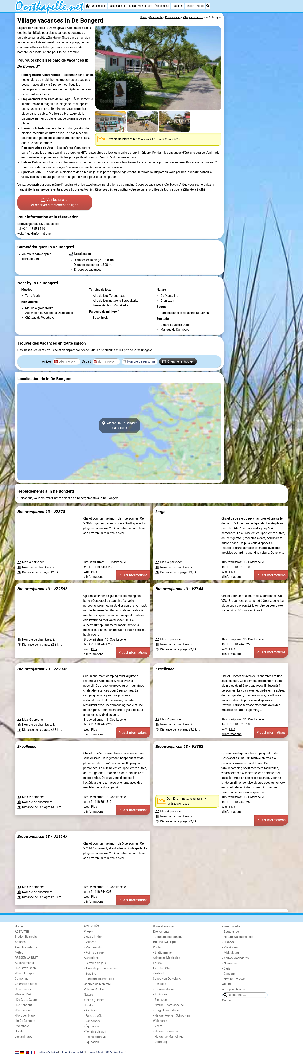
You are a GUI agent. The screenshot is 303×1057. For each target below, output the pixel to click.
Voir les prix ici (54, 203)
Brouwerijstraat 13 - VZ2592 (42, 588)
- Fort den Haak (25, 1015)
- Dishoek (228, 942)
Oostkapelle (99, 5)
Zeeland (158, 973)
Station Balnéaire (26, 937)
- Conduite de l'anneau (168, 937)
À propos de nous (234, 989)
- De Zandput (23, 1005)
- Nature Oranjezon (165, 1031)
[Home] (88, 6)
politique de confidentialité (72, 1052)
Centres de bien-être (97, 984)
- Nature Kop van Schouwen (171, 1015)
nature (46, 42)
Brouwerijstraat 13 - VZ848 (179, 588)
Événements (162, 5)
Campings (21, 978)
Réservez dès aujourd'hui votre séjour (120, 189)
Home (19, 926)
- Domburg (160, 1042)
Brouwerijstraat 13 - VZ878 (41, 511)
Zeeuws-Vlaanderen (235, 958)
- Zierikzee (160, 1000)
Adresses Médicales (166, 958)
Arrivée (47, 361)
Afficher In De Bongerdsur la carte (119, 425)
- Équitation (91, 1026)
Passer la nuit (117, 5)
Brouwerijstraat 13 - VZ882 (179, 746)
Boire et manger (163, 926)
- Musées (90, 942)
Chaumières (23, 989)
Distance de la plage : (88, 260)
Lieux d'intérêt (93, 937)
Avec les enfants (26, 947)
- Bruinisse (160, 994)
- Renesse (159, 984)
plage (75, 42)
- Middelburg (230, 953)
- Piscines (90, 1010)
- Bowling (90, 973)
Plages (132, 5)
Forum (157, 963)
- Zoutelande (230, 931)
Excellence (164, 668)
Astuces (20, 942)
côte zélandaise (50, 37)
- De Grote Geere (26, 968)
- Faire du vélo (93, 1016)
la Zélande (187, 189)
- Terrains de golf (95, 1031)
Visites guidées (94, 1000)
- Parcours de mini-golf (99, 979)
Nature (88, 995)
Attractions (91, 958)
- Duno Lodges (24, 973)
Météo (200, 5)
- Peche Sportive (95, 1037)
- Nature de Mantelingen (169, 1036)
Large (160, 511)
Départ (87, 361)
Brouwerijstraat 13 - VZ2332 (42, 668)
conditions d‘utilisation (47, 1052)
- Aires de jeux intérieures (101, 968)
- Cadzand (229, 974)
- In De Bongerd (25, 1021)
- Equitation (91, 1042)
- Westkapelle (231, 926)
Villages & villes (94, 989)
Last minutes (23, 1036)
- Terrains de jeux (95, 963)
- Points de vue (94, 952)
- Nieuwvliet (230, 963)
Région (190, 5)
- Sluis (226, 968)
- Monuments (93, 947)
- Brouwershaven (164, 989)
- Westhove (22, 1026)
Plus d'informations (38, 233)
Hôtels (19, 1031)
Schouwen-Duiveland (167, 978)
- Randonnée (92, 1021)
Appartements (24, 963)
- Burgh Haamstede (166, 1010)
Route (157, 947)
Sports (88, 1005)
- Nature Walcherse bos (237, 937)
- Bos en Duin (23, 994)
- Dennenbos (23, 1010)
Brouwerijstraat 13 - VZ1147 (42, 836)
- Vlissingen (230, 947)
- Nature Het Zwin (234, 979)
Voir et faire (145, 5)
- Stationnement (163, 952)
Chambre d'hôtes (26, 984)
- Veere (157, 1026)
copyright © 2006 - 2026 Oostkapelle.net (105, 1052)
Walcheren (160, 1021)
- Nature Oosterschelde (168, 1005)
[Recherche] (208, 6)
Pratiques (177, 5)
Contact (227, 1000)
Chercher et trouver (178, 361)
